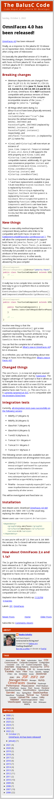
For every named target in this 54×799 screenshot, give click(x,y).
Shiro (18, 693)
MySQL (41, 680)
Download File (36, 667)
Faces (18, 672)
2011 (8, 776)
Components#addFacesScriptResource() (24, 236)
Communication (10, 662)
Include (31, 674)
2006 (8, 792)
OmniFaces (19, 606)
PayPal (43, 648)
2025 (8, 721)
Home (28, 616)
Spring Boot (26, 693)
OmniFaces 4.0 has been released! (22, 30)
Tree (37, 695)
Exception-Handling (43, 669)
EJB (29, 669)
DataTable (9, 667)
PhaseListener (27, 686)
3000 (8, 715)
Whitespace (42, 702)
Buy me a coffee (23, 648)
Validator (14, 699)
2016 (8, 760)
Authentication (31, 660)
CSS (17, 665)
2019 (8, 751)
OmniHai (31, 683)
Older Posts (46, 616)
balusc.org (33, 643)
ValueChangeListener (29, 700)
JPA (18, 677)
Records (36, 688)
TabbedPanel (10, 695)
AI (18, 660)
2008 (8, 786)
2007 (8, 789)
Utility (41, 697)
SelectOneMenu (29, 690)
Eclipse (21, 669)
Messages (33, 680)
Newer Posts (8, 616)
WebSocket (27, 702)
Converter (10, 665)
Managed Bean (18, 680)
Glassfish (38, 672)
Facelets (9, 671)
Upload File (24, 697)
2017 (8, 757)
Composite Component (28, 663)
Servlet (10, 692)
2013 (8, 770)
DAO (45, 665)
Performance (12, 686)
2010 (8, 779)
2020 (8, 748)
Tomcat (30, 695)
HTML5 (9, 674)
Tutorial (44, 695)
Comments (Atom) (24, 623)
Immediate (23, 674)
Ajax (23, 660)
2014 (8, 767)
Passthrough (42, 683)
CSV (22, 665)
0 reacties (7, 600)
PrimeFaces (14, 688)
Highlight (46, 672)
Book (40, 660)
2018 (8, 754)
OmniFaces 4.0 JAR (39, 507)
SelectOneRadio (43, 690)
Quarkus (23, 688)
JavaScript (41, 674)
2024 (8, 724)
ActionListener (10, 660)
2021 (8, 744)
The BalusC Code (27, 5)
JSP (42, 677)
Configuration (44, 663)
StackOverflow (40, 692)
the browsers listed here (13, 395)
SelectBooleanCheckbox (13, 690)
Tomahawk (20, 695)
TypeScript (41, 375)
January (12, 740)
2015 (8, 764)
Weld (35, 702)
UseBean (34, 697)
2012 (8, 773)
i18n (15, 674)
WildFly (27, 704)
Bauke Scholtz (25, 634)
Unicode (13, 697)
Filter (25, 671)
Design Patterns (22, 667)
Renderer (45, 688)
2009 (8, 783)
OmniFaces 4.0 (9, 41)
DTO (46, 666)
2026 (8, 718)
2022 (8, 731)
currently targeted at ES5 (16, 392)
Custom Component (34, 665)
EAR (13, 669)
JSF (11, 606)
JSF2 (34, 677)
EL (34, 669)
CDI (46, 660)
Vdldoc (41, 700)
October (13, 734)
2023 (8, 728)
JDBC (12, 677)
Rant (30, 688)
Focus (31, 672)
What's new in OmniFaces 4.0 (36, 347)
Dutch (7, 669)
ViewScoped (14, 702)
